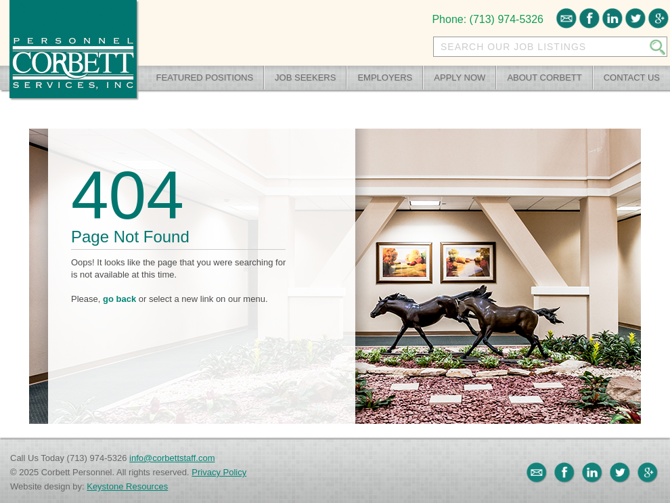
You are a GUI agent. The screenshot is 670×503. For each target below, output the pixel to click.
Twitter (635, 18)
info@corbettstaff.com (172, 458)
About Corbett (544, 77)
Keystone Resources (127, 486)
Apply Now (459, 77)
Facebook (589, 18)
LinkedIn (612, 18)
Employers (384, 77)
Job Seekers (305, 77)
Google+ (658, 18)
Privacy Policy (219, 472)
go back (119, 299)
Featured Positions (205, 77)
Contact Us (632, 77)
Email (566, 18)
